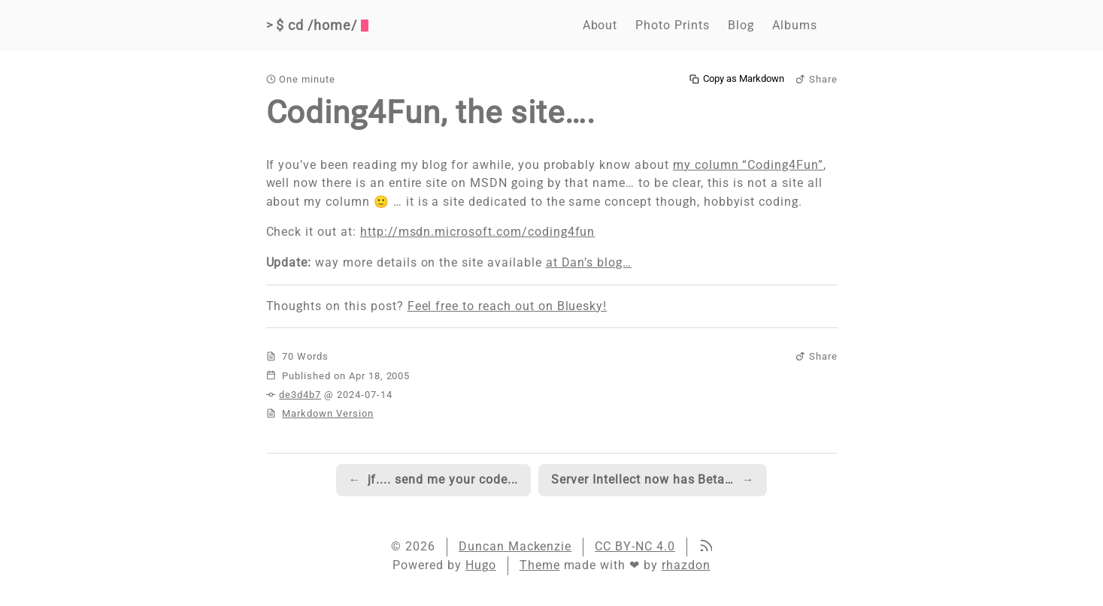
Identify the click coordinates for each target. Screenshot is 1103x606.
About (600, 25)
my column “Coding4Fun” (748, 165)
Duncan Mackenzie (515, 546)
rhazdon (686, 565)
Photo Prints (672, 25)
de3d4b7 (300, 394)
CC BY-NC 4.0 (635, 546)
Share (816, 79)
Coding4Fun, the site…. (430, 112)
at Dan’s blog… (589, 262)
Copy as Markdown (736, 79)
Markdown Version (327, 413)
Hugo (480, 565)
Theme (540, 565)
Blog (741, 25)
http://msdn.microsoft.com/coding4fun (477, 232)
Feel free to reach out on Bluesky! (508, 306)
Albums (794, 25)
